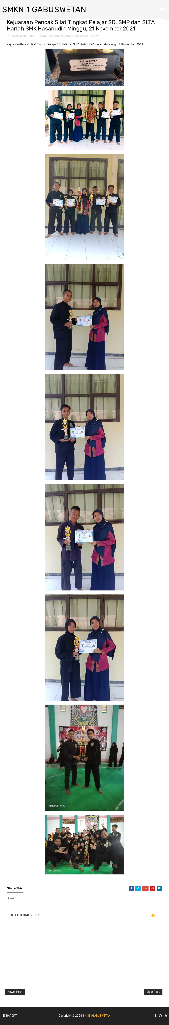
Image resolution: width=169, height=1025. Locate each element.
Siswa (94, 35)
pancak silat (82, 35)
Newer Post (15, 992)
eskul (43, 35)
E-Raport (10, 1015)
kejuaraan (66, 35)
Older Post (153, 992)
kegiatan (53, 35)
